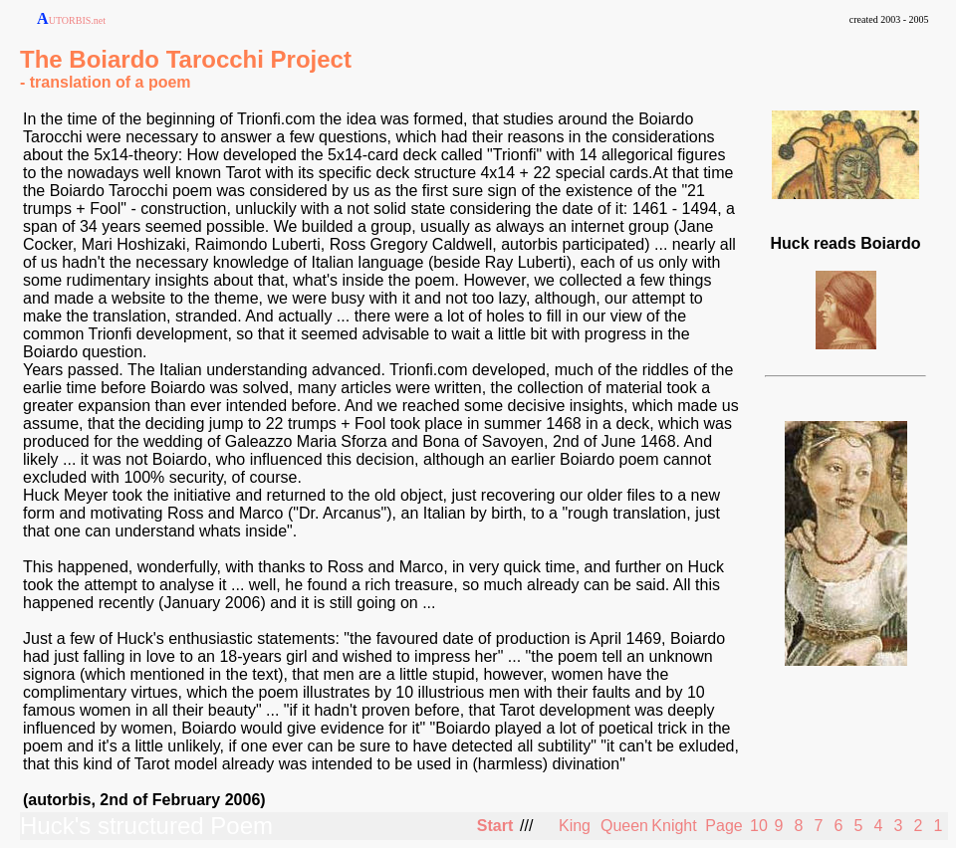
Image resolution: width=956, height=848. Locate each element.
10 (759, 825)
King (575, 825)
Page (723, 825)
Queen (624, 825)
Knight (673, 825)
